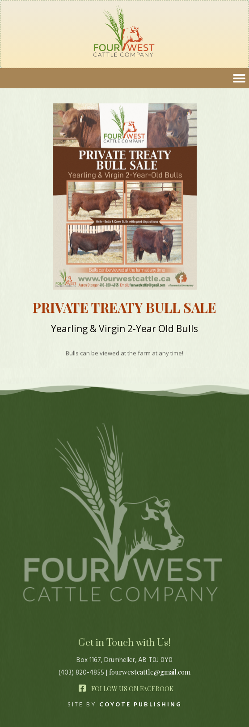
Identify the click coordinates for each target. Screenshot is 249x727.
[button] (239, 78)
